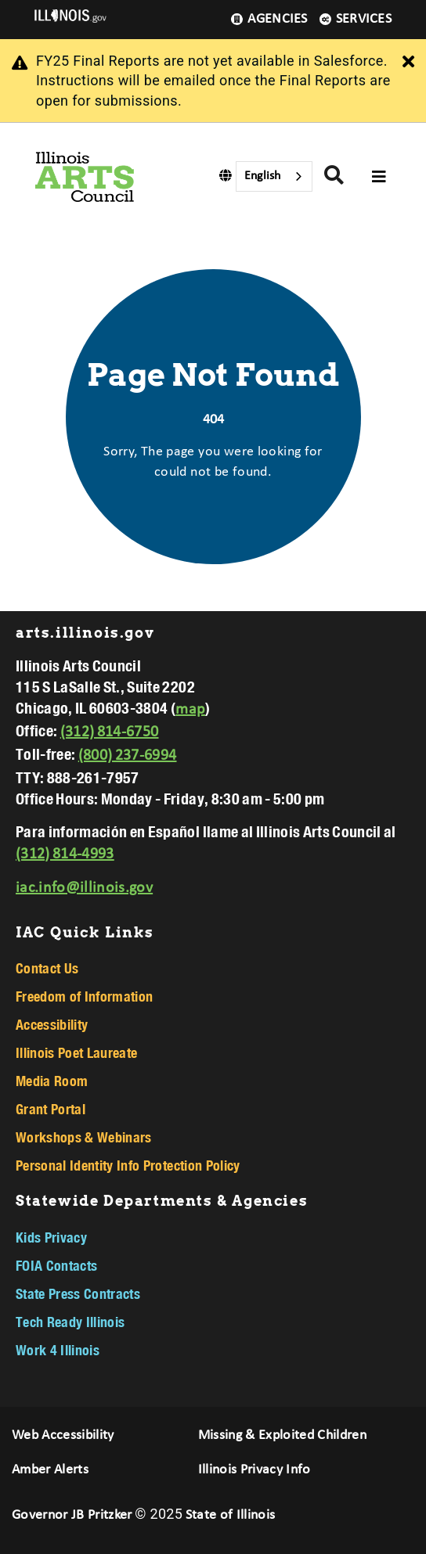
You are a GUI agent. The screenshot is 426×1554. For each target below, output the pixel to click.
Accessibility (52, 1024)
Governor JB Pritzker (72, 1515)
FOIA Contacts (56, 1265)
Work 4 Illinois (57, 1349)
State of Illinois (231, 1515)
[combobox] (274, 176)
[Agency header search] (334, 177)
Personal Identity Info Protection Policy (128, 1165)
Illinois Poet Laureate (76, 1052)
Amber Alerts (50, 1469)
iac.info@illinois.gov (84, 888)
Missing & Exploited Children (282, 1435)
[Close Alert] (408, 62)
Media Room (52, 1080)
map (190, 710)
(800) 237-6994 (127, 756)
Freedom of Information (84, 996)
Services (356, 19)
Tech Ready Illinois (70, 1321)
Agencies (269, 19)
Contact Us (47, 968)
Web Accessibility (63, 1435)
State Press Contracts (78, 1293)
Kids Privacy (51, 1237)
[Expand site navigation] (379, 176)
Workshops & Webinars (84, 1137)
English (262, 176)
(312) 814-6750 (109, 732)
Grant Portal (50, 1108)
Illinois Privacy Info (254, 1469)
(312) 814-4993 (65, 854)
